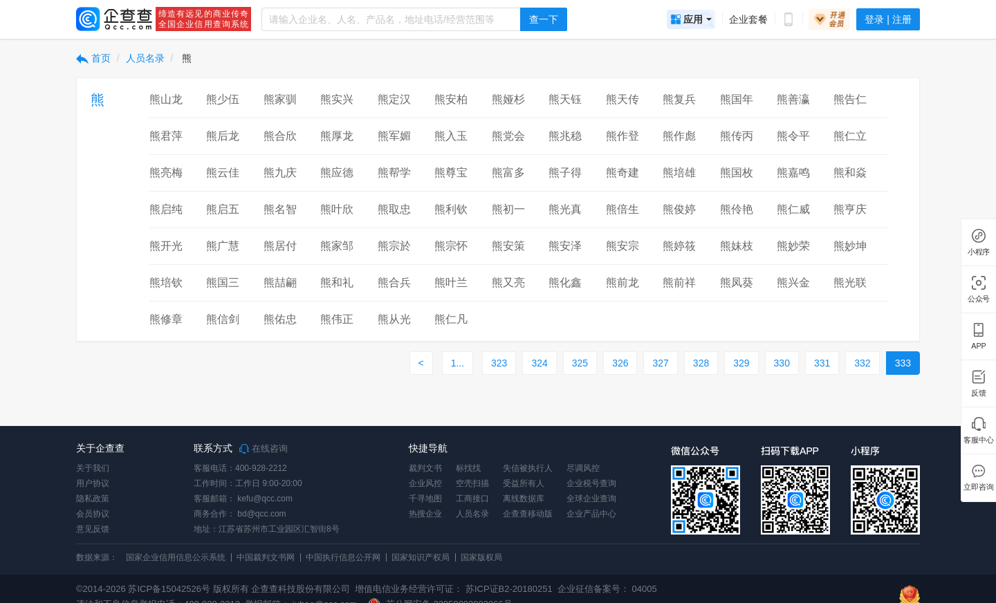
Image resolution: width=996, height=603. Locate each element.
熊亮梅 (166, 172)
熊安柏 (451, 99)
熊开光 (166, 246)
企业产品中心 (591, 514)
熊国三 (222, 282)
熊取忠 (394, 209)
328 (701, 363)
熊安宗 (622, 246)
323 (499, 363)
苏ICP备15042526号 (169, 589)
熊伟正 (336, 319)
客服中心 (978, 440)
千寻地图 (425, 498)
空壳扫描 (472, 483)
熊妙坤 (850, 246)
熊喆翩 (280, 282)
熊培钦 (166, 282)
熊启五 (222, 209)
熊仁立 (850, 136)
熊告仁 (850, 99)
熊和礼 (336, 282)
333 (903, 363)
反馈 (978, 393)
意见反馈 (92, 529)
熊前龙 (622, 282)
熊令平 (793, 136)
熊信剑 (222, 319)
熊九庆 (280, 172)
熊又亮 (508, 282)
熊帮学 (394, 172)
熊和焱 (850, 172)
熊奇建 (622, 172)
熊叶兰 (451, 282)
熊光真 (565, 209)
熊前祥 (679, 282)
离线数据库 (523, 498)
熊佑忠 (280, 319)
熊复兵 (679, 99)
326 (620, 363)
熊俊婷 (679, 209)
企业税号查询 (591, 483)
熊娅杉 (508, 99)
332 (862, 363)
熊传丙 (736, 136)
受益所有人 (523, 483)
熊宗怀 (451, 246)
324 (539, 363)
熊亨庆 (850, 209)
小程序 (979, 252)
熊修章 (166, 319)
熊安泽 (565, 246)
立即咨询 (978, 487)
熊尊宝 (451, 172)
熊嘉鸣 (793, 172)
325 (580, 363)
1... (457, 363)
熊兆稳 (565, 136)
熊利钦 (451, 209)
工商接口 (472, 498)
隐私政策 (92, 498)
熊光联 (850, 282)
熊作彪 (679, 136)
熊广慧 (222, 246)
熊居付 (280, 246)
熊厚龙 (336, 136)
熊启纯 (166, 209)
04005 (644, 589)
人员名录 (145, 58)
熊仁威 (793, 209)
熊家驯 (280, 99)
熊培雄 (679, 172)
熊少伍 (222, 99)
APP (978, 346)
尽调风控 (583, 468)
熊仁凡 (451, 319)
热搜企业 (425, 514)
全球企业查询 (591, 498)
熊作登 (622, 136)
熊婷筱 (679, 246)
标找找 (468, 468)
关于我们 (92, 468)
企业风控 (425, 483)
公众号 (979, 299)
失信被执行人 (528, 468)
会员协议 (92, 514)
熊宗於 (394, 246)
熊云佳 (222, 172)
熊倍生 (622, 209)
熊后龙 (222, 136)
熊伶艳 (736, 209)
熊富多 (508, 172)
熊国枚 (736, 172)
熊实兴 (336, 99)
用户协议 (92, 483)
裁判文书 (425, 468)
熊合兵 (394, 282)
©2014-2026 (101, 589)
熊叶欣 (336, 209)
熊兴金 (793, 282)
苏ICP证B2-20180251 (509, 589)
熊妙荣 (793, 246)
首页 (93, 58)
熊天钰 (565, 99)
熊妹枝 (736, 246)
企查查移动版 (528, 514)
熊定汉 (394, 99)
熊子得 (565, 172)
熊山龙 (166, 99)
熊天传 (622, 99)
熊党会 (508, 136)
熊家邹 (336, 246)
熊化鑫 (565, 282)
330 (782, 363)
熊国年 (736, 99)
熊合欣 (280, 136)
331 (822, 363)
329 (741, 363)
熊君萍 (166, 136)
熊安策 (508, 246)
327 (660, 363)
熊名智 (280, 209)
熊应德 (336, 172)
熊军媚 (394, 136)
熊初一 (508, 209)
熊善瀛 (793, 99)
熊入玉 (451, 136)
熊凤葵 (736, 282)
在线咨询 (263, 449)
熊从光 (394, 319)
